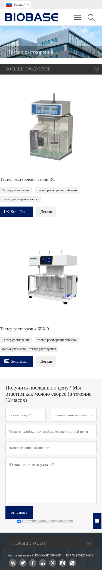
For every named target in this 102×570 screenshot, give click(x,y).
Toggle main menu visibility (78, 15)
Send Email (16, 211)
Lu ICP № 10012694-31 (77, 555)
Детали (46, 212)
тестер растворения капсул (20, 199)
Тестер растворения (16, 190)
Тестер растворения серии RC (27, 179)
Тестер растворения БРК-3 (24, 329)
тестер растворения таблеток (58, 190)
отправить (19, 512)
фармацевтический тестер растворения (29, 349)
